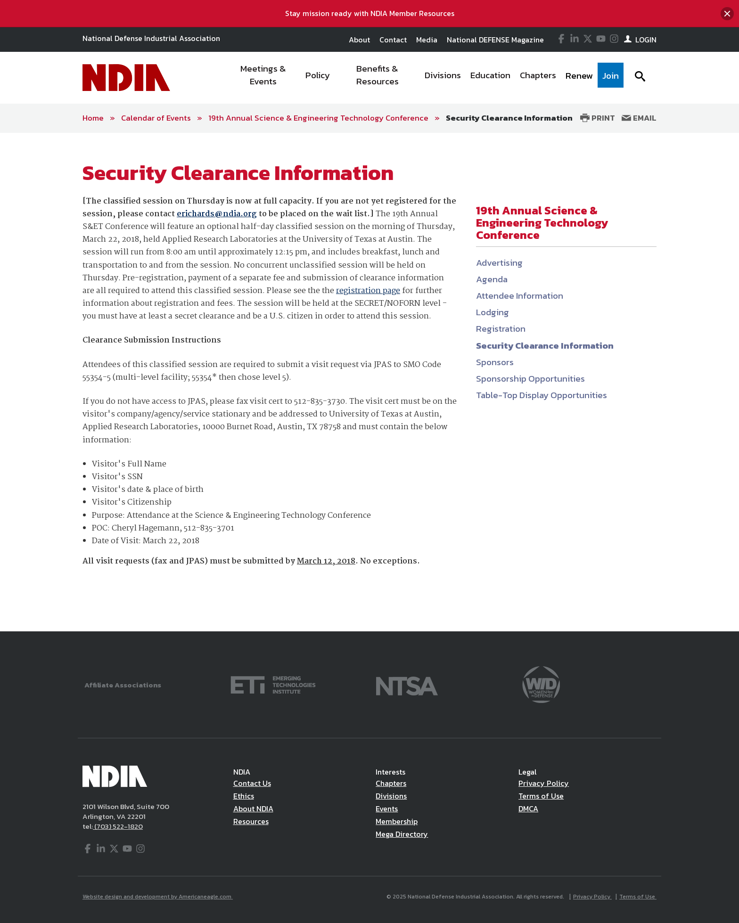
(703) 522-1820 (118, 826)
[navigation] (425, 78)
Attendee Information (519, 295)
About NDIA (253, 808)
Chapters (391, 783)
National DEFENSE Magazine (495, 39)
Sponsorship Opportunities (530, 378)
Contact (393, 39)
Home (93, 118)
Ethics (243, 795)
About (359, 39)
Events (387, 808)
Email (639, 118)
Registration (501, 328)
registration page (368, 291)
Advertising (499, 263)
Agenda (492, 279)
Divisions (391, 795)
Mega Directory (402, 834)
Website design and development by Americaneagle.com (157, 896)
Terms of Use (541, 795)
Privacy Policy (543, 783)
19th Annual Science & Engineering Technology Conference (318, 118)
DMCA (528, 808)
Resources (251, 821)
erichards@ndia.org (217, 214)
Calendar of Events (156, 118)
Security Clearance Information (509, 118)
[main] (369, 382)
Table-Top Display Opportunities (541, 395)
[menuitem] (263, 78)
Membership (397, 821)
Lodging (492, 312)
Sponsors (495, 362)
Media (426, 39)
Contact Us (252, 783)
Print (597, 118)
